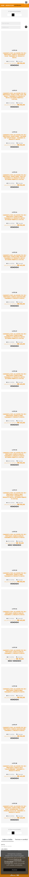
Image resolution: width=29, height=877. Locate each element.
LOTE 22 (14, 132)
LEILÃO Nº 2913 (9, 5)
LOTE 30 (14, 450)
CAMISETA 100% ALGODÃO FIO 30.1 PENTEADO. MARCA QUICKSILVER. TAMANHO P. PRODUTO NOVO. (14, 297)
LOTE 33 (14, 570)
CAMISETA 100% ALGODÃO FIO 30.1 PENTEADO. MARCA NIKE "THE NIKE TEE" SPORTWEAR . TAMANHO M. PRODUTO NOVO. (14, 137)
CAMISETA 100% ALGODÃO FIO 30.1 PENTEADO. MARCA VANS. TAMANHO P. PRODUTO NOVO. (14, 415)
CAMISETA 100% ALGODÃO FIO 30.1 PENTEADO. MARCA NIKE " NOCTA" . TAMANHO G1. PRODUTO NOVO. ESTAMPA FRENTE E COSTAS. (14, 177)
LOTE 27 (14, 331)
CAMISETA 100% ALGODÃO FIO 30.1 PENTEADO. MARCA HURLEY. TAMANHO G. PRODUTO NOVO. (14, 652)
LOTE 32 (14, 531)
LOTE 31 (14, 490)
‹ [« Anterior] (8, 15)
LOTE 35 (14, 647)
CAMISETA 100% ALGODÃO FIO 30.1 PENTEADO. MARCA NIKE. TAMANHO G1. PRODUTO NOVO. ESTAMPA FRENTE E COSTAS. (14, 336)
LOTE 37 (14, 724)
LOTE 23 (14, 172)
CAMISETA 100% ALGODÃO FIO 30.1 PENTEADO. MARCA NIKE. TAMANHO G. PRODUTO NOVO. (14, 690)
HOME (2, 5)
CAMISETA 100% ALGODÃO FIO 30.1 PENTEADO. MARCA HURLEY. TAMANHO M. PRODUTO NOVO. (14, 536)
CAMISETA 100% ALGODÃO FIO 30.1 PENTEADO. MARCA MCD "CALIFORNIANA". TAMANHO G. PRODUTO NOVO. (14, 768)
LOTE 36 (14, 686)
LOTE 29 (14, 411)
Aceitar (14, 870)
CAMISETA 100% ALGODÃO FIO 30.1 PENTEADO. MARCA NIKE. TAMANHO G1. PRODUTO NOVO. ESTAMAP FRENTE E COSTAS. (14, 217)
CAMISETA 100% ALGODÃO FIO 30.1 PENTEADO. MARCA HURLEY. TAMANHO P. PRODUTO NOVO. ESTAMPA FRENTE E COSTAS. (14, 455)
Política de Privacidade (12, 860)
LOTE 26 (14, 292)
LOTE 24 (14, 212)
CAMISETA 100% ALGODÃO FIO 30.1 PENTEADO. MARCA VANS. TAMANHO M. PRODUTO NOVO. (14, 574)
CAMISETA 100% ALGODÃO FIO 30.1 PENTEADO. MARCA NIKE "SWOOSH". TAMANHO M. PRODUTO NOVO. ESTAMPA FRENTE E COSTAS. (14, 496)
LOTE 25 (14, 252)
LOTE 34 (14, 609)
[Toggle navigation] (26, 2)
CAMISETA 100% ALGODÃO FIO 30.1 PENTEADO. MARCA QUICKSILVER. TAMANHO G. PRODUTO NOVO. (14, 729)
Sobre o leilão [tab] (7, 839)
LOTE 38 (14, 763)
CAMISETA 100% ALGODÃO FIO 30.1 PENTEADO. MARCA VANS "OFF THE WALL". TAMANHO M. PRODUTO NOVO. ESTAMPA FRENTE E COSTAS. (14, 96)
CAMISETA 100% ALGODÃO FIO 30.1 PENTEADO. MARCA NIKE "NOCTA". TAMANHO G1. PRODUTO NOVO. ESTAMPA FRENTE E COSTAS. (14, 257)
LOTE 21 (14, 90)
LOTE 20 (14, 50)
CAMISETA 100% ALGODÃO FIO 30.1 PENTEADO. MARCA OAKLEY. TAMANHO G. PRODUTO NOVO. (14, 613)
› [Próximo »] (20, 15)
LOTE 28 (14, 371)
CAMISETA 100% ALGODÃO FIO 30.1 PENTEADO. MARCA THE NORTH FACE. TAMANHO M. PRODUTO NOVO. (14, 55)
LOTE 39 (14, 803)
